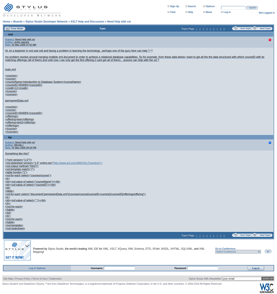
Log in (227, 12)
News (209, 12)
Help (190, 12)
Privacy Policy (22, 278)
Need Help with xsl (119, 21)
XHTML (175, 248)
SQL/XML (187, 248)
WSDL (165, 248)
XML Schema (136, 248)
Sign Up (174, 6)
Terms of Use (39, 278)
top (8, 137)
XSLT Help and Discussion (87, 21)
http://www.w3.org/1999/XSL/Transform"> (78, 163)
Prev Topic (245, 28)
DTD (148, 248)
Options (210, 6)
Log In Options (37, 268)
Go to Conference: (225, 248)
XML (106, 248)
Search (192, 6)
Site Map (8, 278)
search (252, 8)
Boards (18, 21)
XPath (156, 248)
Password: (180, 268)
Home (6, 21)
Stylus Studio (56, 248)
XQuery (122, 248)
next (9, 34)
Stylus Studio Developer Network (46, 21)
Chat (172, 12)
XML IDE (93, 248)
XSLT (113, 248)
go (268, 251)
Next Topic (265, 28)
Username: (97, 268)
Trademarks (55, 278)
